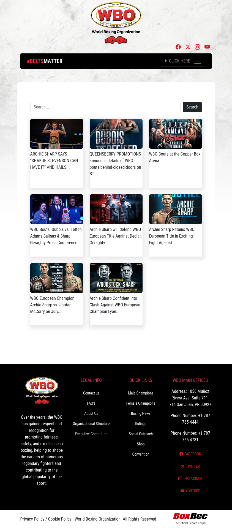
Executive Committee (91, 434)
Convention (140, 454)
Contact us (91, 393)
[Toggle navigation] (182, 61)
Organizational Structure (91, 423)
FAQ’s (91, 403)
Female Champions (140, 403)
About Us (91, 413)
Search (192, 107)
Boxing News (141, 413)
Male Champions (141, 393)
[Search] (105, 107)
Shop (141, 444)
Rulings (140, 423)
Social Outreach (141, 434)
